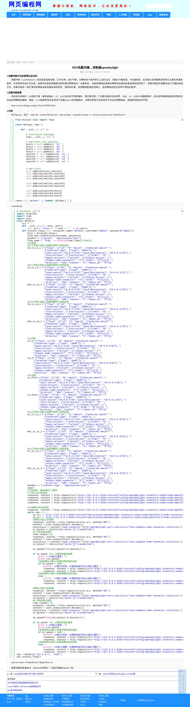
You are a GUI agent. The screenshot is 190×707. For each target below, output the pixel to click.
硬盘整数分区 (67, 702)
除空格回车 (85, 699)
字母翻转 (66, 699)
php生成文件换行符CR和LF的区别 (28, 674)
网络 (109, 15)
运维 (68, 15)
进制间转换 (48, 699)
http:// (48, 228)
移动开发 (95, 15)
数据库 (54, 15)
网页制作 (27, 15)
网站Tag (28, 699)
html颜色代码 (67, 705)
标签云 (28, 702)
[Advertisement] (95, 39)
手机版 (123, 700)
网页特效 (81, 15)
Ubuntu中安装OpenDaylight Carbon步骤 (119, 674)
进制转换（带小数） (52, 702)
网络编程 (41, 15)
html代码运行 (49, 705)
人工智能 (122, 15)
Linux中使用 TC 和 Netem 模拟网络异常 (24, 686)
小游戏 (101, 699)
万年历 (83, 702)
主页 (13, 15)
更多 (101, 705)
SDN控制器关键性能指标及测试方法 (23, 683)
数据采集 (163, 15)
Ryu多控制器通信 (15, 690)
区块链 (136, 15)
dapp (150, 15)
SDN (25, 62)
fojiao (82, 705)
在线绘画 (102, 702)
